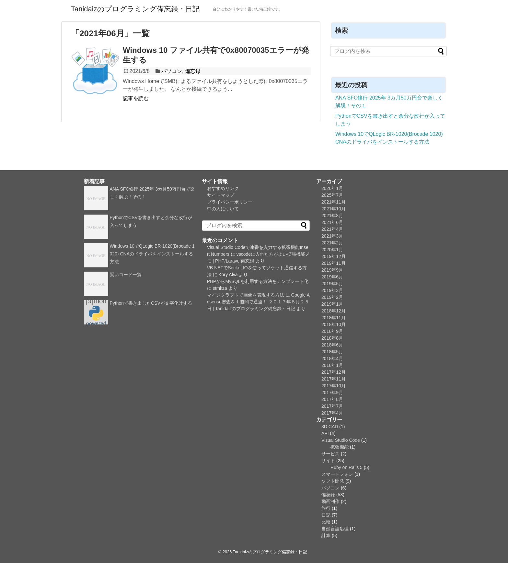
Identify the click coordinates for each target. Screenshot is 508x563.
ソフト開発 (332, 481)
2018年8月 (332, 338)
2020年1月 (332, 249)
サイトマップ (220, 195)
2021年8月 (332, 215)
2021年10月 (333, 208)
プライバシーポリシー (229, 202)
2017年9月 (332, 392)
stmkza (220, 288)
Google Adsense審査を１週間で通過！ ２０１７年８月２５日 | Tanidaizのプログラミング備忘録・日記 (258, 301)
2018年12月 (333, 310)
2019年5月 (332, 283)
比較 (325, 521)
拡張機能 (339, 447)
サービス (330, 453)
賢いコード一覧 (126, 274)
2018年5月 (332, 351)
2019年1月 (332, 304)
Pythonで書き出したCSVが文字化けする (151, 303)
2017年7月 (332, 406)
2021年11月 (333, 202)
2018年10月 (333, 324)
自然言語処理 (335, 528)
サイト (328, 460)
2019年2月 (332, 297)
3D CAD (329, 426)
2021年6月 (332, 222)
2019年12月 (333, 256)
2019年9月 (332, 270)
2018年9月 (332, 331)
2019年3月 (332, 290)
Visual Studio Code (340, 440)
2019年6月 (332, 276)
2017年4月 (332, 413)
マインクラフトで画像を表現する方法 (245, 295)
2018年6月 (332, 344)
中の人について (223, 208)
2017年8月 (332, 399)
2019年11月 (333, 263)
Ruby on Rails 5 (346, 467)
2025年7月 (332, 195)
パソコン (171, 71)
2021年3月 (332, 236)
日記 (325, 515)
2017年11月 (333, 378)
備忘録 (193, 71)
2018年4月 (332, 358)
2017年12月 (333, 372)
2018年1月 (332, 365)
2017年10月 (333, 385)
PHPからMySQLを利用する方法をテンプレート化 (257, 281)
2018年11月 (333, 317)
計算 (325, 535)
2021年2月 (332, 242)
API (325, 433)
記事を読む (136, 98)
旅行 (325, 508)
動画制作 (330, 501)
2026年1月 (332, 188)
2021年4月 (332, 229)
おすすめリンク (223, 188)
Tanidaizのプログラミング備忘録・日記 (135, 9)
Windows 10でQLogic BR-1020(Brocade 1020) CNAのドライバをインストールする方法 (152, 253)
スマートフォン (337, 474)
